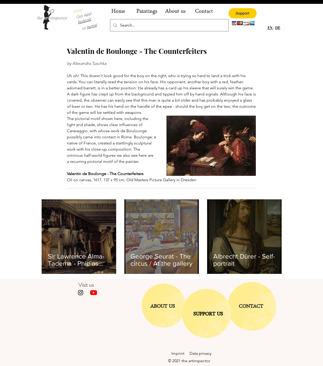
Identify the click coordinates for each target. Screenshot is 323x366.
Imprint (180, 353)
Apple (91, 27)
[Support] (243, 13)
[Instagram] (80, 292)
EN (270, 27)
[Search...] (169, 25)
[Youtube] (93, 292)
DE (277, 27)
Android (84, 21)
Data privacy (200, 353)
